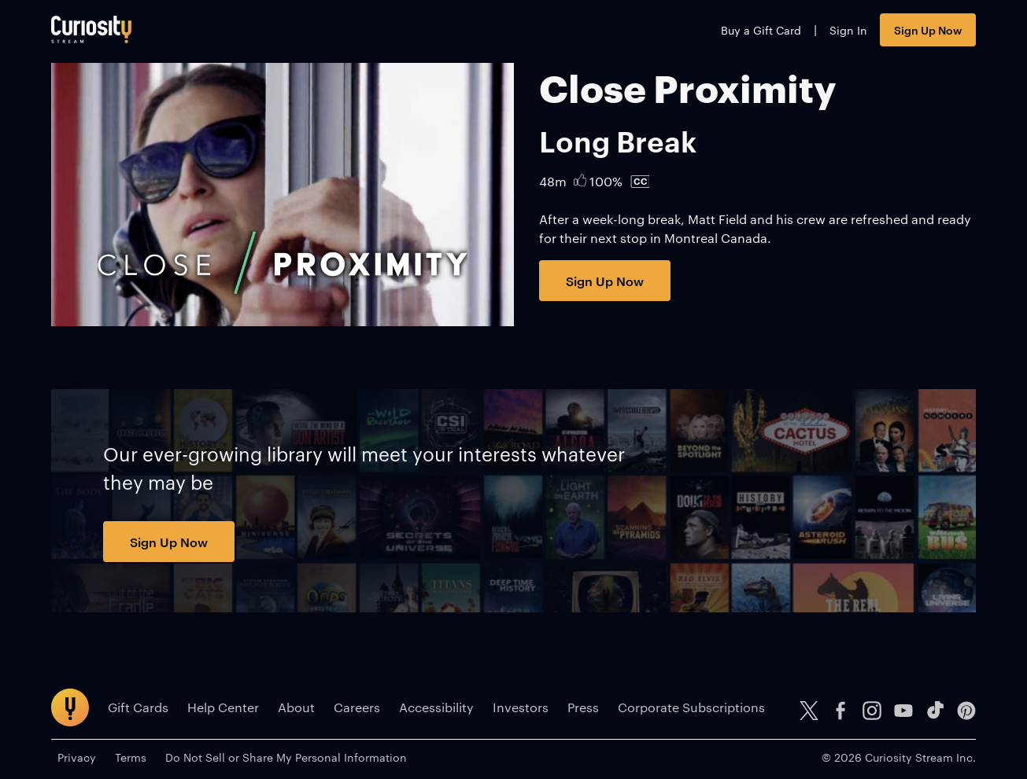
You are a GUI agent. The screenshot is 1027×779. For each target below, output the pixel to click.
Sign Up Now (928, 29)
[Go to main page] (91, 29)
